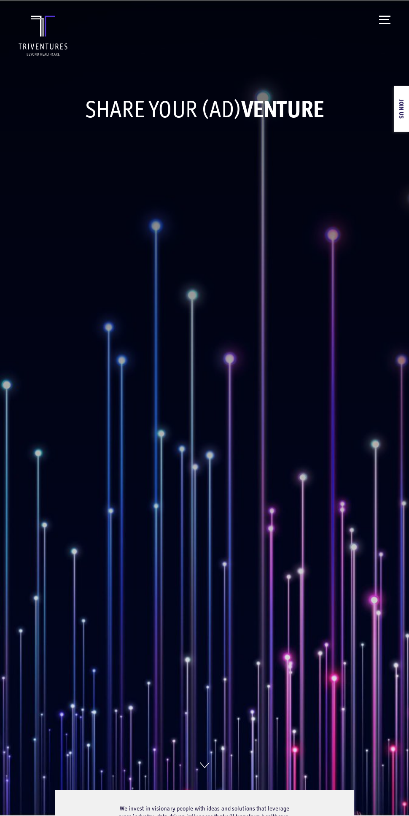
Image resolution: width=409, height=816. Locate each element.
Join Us (402, 109)
